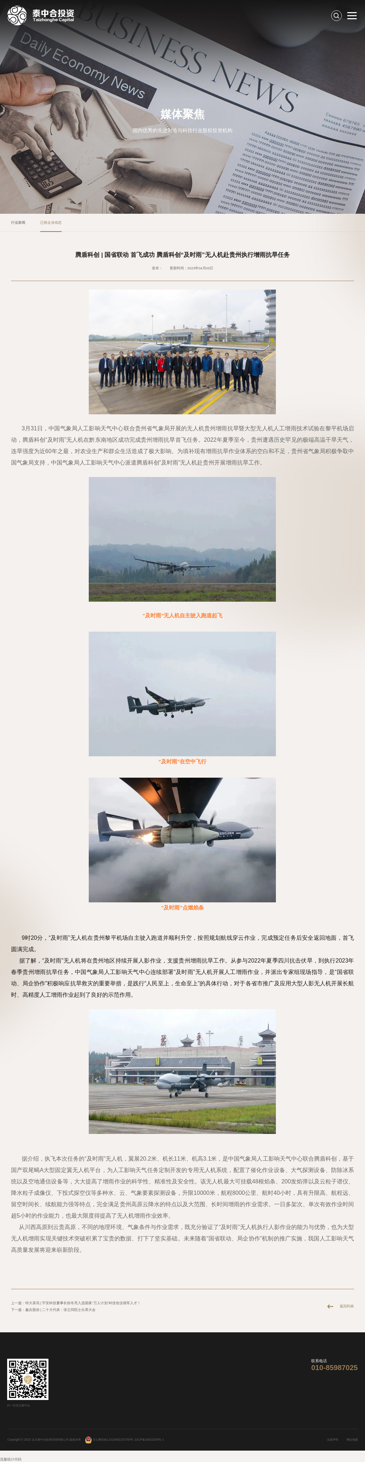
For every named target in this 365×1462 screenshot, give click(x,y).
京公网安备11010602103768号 (109, 1439)
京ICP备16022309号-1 (149, 1439)
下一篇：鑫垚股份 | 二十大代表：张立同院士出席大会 (53, 1310)
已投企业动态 (51, 222)
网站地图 (352, 1439)
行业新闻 (18, 222)
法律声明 (332, 1439)
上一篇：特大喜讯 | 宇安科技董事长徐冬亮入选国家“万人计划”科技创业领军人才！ (76, 1303)
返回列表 (347, 1306)
